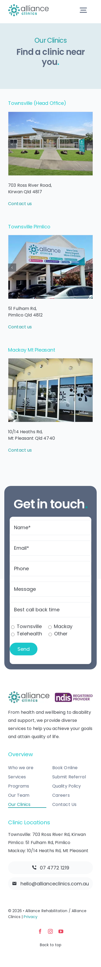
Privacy (30, 916)
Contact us (20, 204)
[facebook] (40, 931)
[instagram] (50, 931)
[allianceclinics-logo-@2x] (28, 6)
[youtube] (60, 931)
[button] (12, 144)
